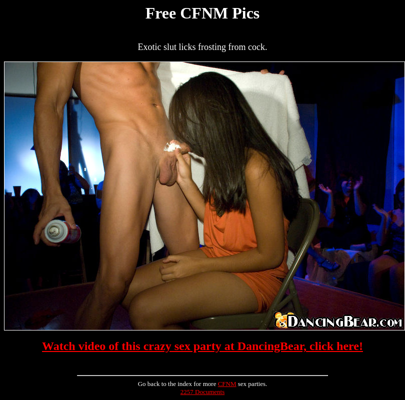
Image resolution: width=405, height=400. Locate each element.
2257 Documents (202, 392)
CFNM (227, 384)
